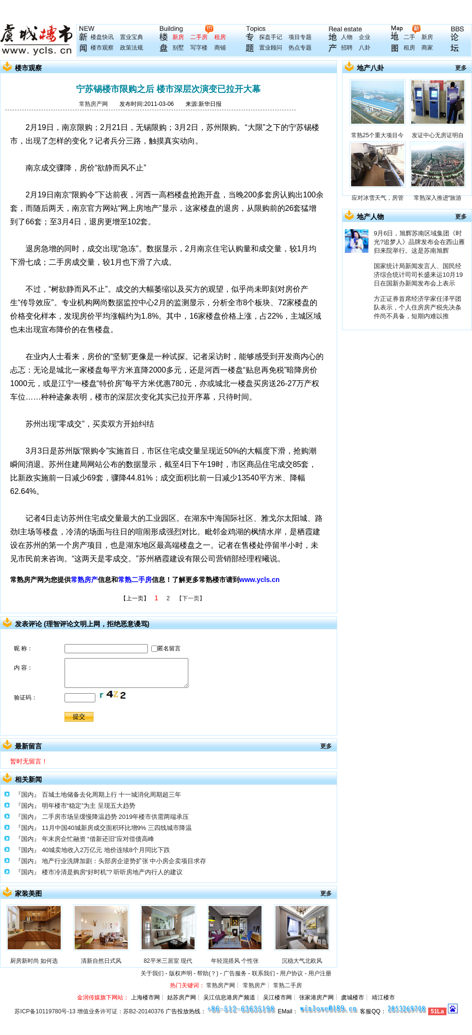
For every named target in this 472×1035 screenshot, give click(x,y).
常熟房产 (84, 579)
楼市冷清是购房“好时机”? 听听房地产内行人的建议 (112, 872)
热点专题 (300, 47)
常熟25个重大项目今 (377, 135)
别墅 (178, 47)
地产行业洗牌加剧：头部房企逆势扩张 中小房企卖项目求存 (124, 861)
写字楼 (199, 47)
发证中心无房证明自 (438, 135)
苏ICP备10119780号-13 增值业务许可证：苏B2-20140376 (89, 1011)
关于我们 (152, 973)
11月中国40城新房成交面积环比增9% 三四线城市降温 (117, 827)
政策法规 (131, 47)
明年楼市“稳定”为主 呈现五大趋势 (88, 805)
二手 (409, 37)
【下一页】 (190, 598)
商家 (427, 47)
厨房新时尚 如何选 (34, 960)
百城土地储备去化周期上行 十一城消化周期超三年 (112, 794)
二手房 (199, 37)
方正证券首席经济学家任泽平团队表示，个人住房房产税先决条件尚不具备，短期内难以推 (417, 307)
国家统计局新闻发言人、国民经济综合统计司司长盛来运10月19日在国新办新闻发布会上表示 (418, 274)
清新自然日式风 (101, 960)
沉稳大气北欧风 (302, 960)
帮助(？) (207, 973)
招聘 (347, 47)
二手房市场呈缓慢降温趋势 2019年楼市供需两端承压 (115, 816)
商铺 (220, 47)
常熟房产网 (93, 104)
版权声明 (180, 973)
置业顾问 (270, 47)
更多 (326, 746)
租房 (220, 37)
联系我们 (263, 973)
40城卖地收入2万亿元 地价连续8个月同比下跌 (106, 850)
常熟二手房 (135, 579)
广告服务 (235, 973)
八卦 (364, 47)
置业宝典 (131, 37)
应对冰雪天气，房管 (378, 197)
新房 (178, 37)
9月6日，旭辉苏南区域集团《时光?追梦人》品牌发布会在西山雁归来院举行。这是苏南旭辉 (419, 242)
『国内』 (27, 794)
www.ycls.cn (259, 579)
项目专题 (300, 37)
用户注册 (319, 973)
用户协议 (291, 973)
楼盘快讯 (102, 37)
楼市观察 (102, 47)
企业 (364, 37)
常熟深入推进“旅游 (438, 197)
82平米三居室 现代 (168, 960)
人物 (347, 37)
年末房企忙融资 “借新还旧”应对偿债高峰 (98, 838)
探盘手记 (270, 37)
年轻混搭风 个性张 (235, 960)
